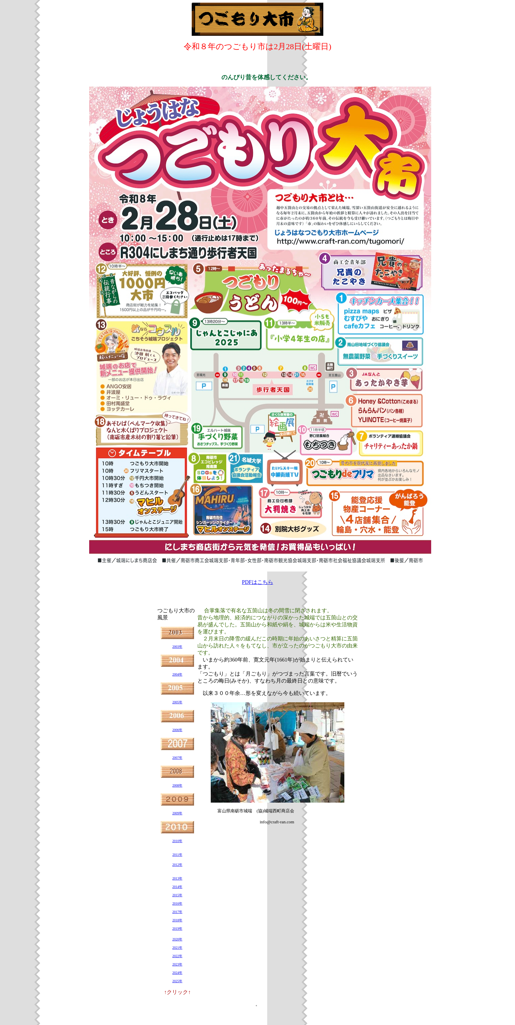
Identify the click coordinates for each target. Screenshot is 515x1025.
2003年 (177, 646)
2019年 (177, 928)
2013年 (177, 878)
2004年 (177, 674)
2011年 (177, 854)
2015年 (177, 895)
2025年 (177, 981)
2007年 (177, 757)
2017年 (177, 912)
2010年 (177, 841)
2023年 (177, 964)
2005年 (177, 702)
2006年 (177, 730)
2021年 (177, 947)
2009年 (177, 813)
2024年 (177, 973)
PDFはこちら (257, 582)
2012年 (177, 864)
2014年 (177, 887)
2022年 (177, 956)
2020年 (177, 939)
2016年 (177, 903)
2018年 (177, 920)
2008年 (177, 785)
